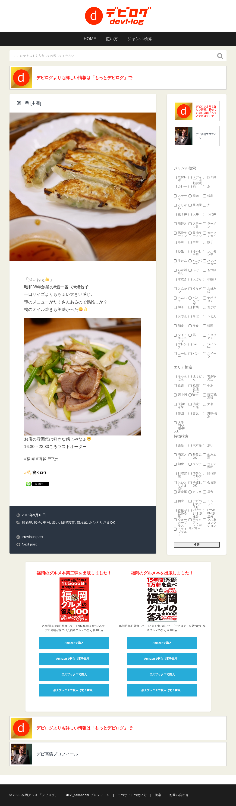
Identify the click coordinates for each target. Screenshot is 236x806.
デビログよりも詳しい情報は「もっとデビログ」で (84, 77)
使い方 (112, 38)
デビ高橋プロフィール (206, 136)
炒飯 (179, 251)
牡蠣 (194, 307)
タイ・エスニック (180, 338)
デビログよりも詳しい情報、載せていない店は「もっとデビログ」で (206, 111)
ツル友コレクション (209, 522)
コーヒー (180, 355)
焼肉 (194, 195)
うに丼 (209, 214)
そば (194, 316)
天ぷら (195, 279)
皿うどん (195, 378)
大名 (208, 404)
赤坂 (194, 413)
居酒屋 (27, 522)
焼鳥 (208, 195)
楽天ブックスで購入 (74, 674)
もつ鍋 (209, 270)
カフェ (195, 491)
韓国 (208, 325)
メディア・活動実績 (195, 180)
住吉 (179, 385)
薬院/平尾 (194, 406)
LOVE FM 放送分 (209, 513)
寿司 (179, 242)
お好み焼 (209, 290)
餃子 (37, 522)
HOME (90, 38)
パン (194, 353)
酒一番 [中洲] (29, 103)
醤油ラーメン (195, 235)
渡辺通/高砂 (210, 396)
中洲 (46, 522)
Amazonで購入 (74, 643)
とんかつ (180, 290)
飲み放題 (209, 456)
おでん (180, 316)
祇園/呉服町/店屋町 (194, 390)
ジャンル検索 (139, 38)
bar (193, 344)
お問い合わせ (179, 795)
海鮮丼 (180, 223)
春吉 (194, 395)
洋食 (194, 325)
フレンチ (180, 346)
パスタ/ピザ (194, 301)
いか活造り (180, 272)
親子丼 (180, 214)
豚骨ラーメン (180, 235)
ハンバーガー (209, 262)
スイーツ (209, 355)
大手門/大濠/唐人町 (179, 427)
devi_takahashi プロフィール (88, 795)
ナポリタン (209, 300)
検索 (158, 795)
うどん (209, 316)
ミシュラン (209, 503)
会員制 (209, 482)
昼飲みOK (195, 456)
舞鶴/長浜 (210, 415)
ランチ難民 (209, 466)
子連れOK (195, 484)
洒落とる (180, 456)
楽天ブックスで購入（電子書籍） (74, 690)
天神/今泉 (179, 406)
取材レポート (180, 179)
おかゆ (209, 307)
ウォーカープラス (180, 522)
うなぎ (195, 288)
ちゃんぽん (180, 378)
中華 (194, 242)
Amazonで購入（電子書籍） (74, 658)
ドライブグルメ (180, 532)
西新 (179, 445)
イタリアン (209, 337)
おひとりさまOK (102, 522)
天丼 (194, 214)
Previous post (32, 537)
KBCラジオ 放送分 (196, 513)
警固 (179, 413)
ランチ (195, 464)
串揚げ (209, 279)
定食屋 (180, 491)
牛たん (180, 260)
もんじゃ (180, 300)
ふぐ (194, 270)
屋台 (208, 491)
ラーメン (209, 225)
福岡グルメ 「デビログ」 (40, 795)
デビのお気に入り (195, 504)
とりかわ (180, 207)
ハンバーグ (195, 262)
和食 (179, 325)
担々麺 (209, 177)
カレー (180, 186)
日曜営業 (68, 522)
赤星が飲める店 (180, 513)
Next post (29, 544)
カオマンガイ (209, 235)
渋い (55, 522)
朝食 (179, 464)
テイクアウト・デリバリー (195, 524)
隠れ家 (82, 522)
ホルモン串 (209, 253)
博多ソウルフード (195, 476)
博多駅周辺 (209, 378)
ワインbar (209, 346)
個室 (179, 501)
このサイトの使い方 (132, 795)
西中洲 (180, 395)
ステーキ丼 (195, 225)
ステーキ (180, 197)
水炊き (180, 279)
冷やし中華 (195, 253)
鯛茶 (179, 307)
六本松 (195, 445)
